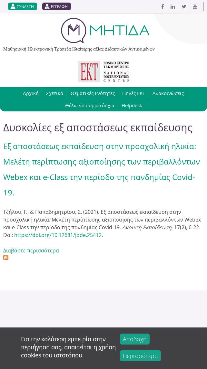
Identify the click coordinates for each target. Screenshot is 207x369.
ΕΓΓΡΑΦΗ (59, 6)
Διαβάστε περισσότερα (31, 250)
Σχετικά (54, 93)
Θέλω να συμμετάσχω (89, 105)
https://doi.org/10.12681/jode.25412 (58, 235)
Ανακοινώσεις (168, 93)
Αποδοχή (135, 339)
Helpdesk (132, 105)
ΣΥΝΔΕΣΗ (25, 6)
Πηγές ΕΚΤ (133, 93)
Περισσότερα (140, 356)
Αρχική (31, 93)
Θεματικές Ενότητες (93, 93)
